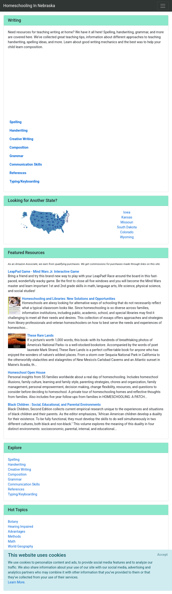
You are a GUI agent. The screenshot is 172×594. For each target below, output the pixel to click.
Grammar (17, 156)
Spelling (16, 122)
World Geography (20, 546)
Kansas (126, 217)
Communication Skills (26, 164)
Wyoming (127, 237)
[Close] (162, 555)
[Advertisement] (86, 84)
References (18, 173)
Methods (14, 536)
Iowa (126, 212)
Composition (19, 147)
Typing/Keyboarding (25, 181)
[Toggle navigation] (163, 6)
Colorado (126, 232)
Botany (13, 521)
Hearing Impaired (20, 526)
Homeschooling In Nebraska (29, 5)
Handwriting (19, 130)
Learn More (16, 582)
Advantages (16, 531)
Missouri (126, 222)
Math (12, 541)
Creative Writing (21, 139)
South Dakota (127, 227)
